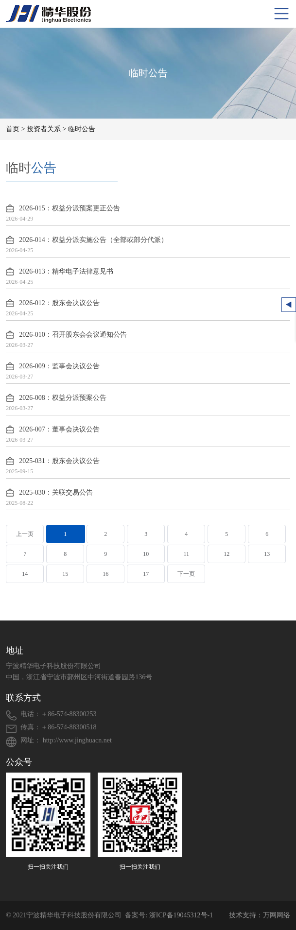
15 (65, 573)
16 (105, 573)
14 (25, 573)
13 (267, 554)
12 (226, 554)
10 (146, 554)
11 (186, 554)
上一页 (25, 534)
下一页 (186, 573)
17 (146, 573)
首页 (12, 129)
